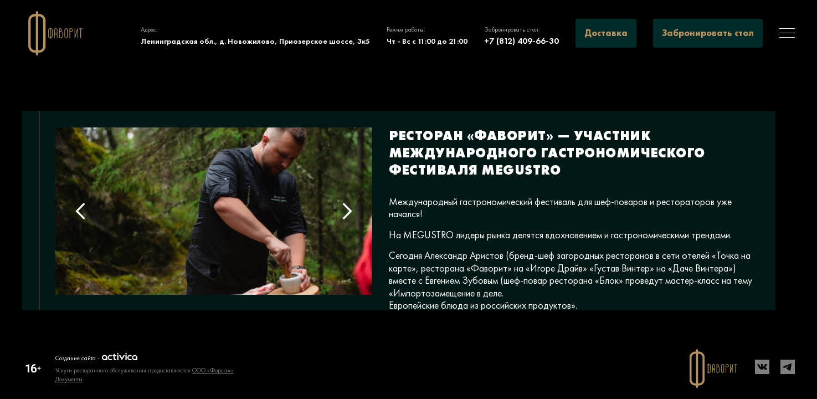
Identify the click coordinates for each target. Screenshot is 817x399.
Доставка (606, 33)
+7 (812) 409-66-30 (521, 41)
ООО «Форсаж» (213, 370)
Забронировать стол (708, 33)
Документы (69, 379)
